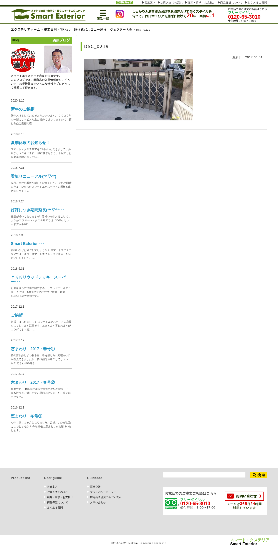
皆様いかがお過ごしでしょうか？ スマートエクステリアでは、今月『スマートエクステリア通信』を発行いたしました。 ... (41, 254)
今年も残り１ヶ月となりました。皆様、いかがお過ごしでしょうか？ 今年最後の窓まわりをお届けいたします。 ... (41, 426)
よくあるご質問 (257, 2)
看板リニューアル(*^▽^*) (33, 176)
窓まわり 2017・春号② (33, 382)
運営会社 (95, 486)
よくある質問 (55, 507)
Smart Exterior (249, 542)
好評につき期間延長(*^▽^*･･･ (38, 210)
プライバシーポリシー (103, 492)
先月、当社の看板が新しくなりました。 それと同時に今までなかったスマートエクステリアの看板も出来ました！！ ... (41, 186)
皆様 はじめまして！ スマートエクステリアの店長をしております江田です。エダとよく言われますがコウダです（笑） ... (41, 325)
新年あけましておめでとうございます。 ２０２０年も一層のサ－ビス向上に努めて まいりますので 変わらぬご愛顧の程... (41, 119)
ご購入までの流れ (171, 2)
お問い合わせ (98, 502)
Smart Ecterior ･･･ (28, 243)
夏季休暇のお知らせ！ (30, 143)
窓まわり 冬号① (26, 416)
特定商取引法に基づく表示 (105, 497)
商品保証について (231, 2)
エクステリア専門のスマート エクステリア (48, 14)
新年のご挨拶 (22, 109)
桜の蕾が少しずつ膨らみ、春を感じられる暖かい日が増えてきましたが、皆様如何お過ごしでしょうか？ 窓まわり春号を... (41, 359)
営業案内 (150, 2)
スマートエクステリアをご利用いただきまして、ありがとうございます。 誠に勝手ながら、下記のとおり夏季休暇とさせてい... (41, 153)
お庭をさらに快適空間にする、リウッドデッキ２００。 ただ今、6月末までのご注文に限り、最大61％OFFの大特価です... (41, 292)
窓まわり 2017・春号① (33, 349)
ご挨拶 (17, 315)
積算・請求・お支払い (201, 2)
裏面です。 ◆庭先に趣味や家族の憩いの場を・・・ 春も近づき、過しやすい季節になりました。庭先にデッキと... (41, 392)
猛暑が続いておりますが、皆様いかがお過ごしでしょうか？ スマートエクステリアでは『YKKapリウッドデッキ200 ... (41, 220)
